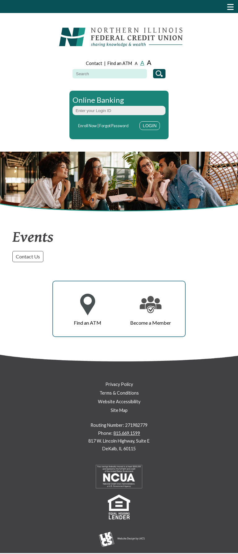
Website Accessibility (119, 401)
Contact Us (28, 256)
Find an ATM (120, 63)
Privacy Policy (119, 384)
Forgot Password (114, 125)
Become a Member (150, 323)
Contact (94, 63)
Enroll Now (87, 125)
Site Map (119, 410)
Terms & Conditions (119, 393)
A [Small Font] (136, 64)
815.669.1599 (126, 433)
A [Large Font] (149, 62)
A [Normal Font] (142, 63)
